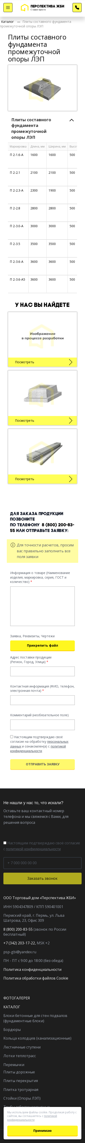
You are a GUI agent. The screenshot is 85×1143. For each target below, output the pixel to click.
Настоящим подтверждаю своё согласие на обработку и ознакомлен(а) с (39, 744)
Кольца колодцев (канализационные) (37, 1038)
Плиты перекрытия (20, 1080)
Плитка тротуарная (20, 1089)
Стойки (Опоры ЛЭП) (22, 1098)
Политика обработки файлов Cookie (35, 978)
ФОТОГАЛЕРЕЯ (16, 998)
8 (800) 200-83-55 (18, 929)
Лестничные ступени (22, 1047)
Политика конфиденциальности (32, 969)
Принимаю (42, 1130)
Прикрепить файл (42, 645)
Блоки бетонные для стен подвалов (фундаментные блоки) (35, 1018)
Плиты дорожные (19, 1072)
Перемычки (13, 1064)
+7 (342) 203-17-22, (19, 942)
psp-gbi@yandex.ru (19, 951)
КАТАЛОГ (11, 1006)
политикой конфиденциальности (33, 849)
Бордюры (12, 1029)
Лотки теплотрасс (19, 1055)
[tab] (42, 129)
